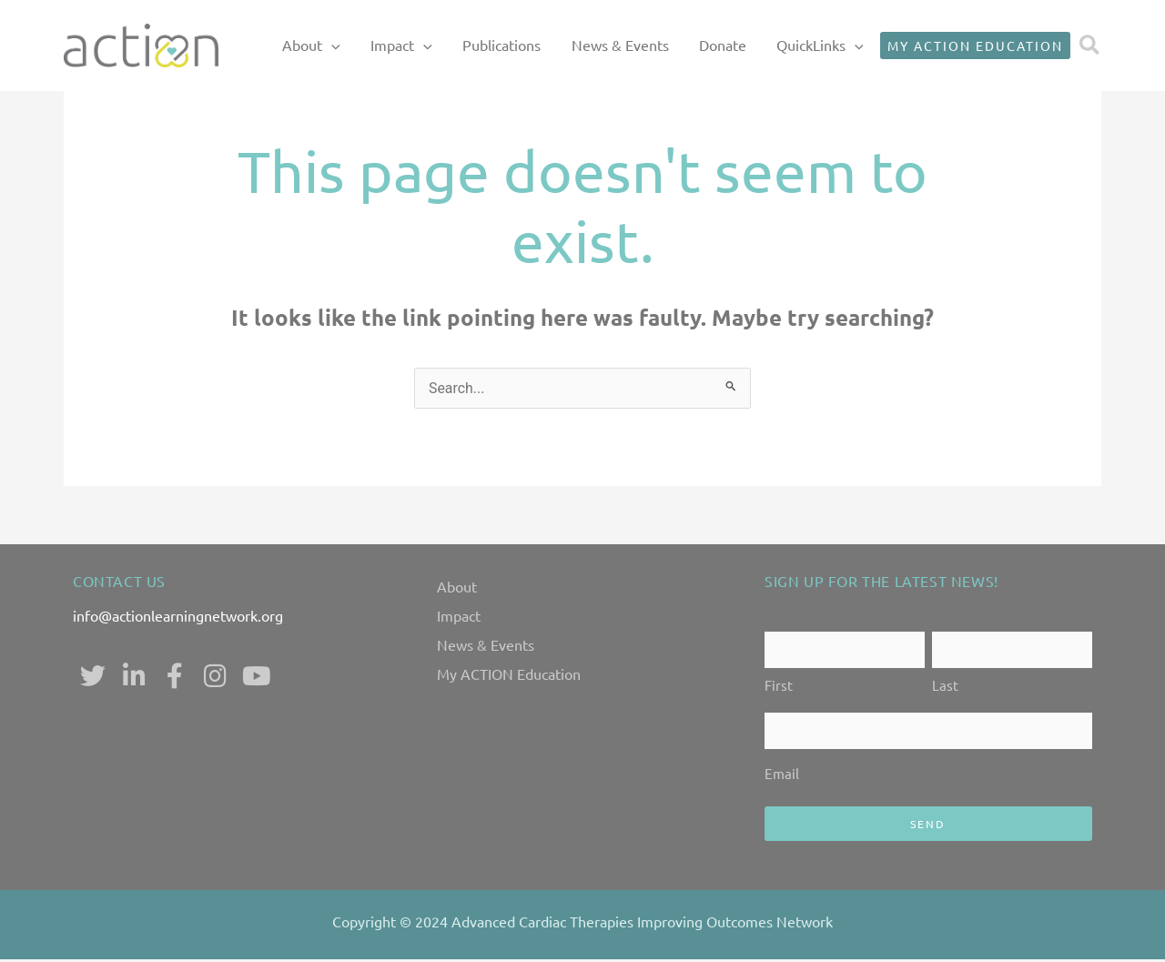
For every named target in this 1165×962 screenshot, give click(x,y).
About (457, 586)
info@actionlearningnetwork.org (178, 615)
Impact (459, 615)
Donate (733, 44)
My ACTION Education (509, 673)
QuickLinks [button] (822, 45)
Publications (537, 44)
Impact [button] (449, 45)
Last (945, 686)
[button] (391, 45)
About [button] (371, 45)
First (779, 686)
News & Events (643, 44)
